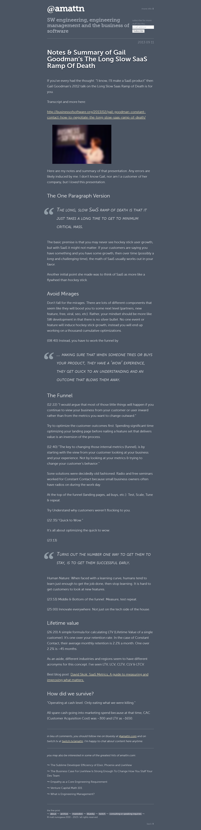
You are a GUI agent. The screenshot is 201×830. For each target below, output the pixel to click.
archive (64, 814)
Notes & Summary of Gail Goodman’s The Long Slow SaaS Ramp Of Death (97, 59)
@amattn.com (128, 736)
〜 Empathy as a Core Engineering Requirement (77, 781)
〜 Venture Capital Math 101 (64, 788)
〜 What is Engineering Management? (71, 794)
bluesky (91, 814)
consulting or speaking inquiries (125, 814)
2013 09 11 (146, 42)
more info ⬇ (148, 9)
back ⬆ (150, 824)
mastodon (77, 814)
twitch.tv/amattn (72, 741)
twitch (102, 814)
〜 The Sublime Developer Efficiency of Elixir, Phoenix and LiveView (89, 765)
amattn (65, 8)
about (53, 814)
